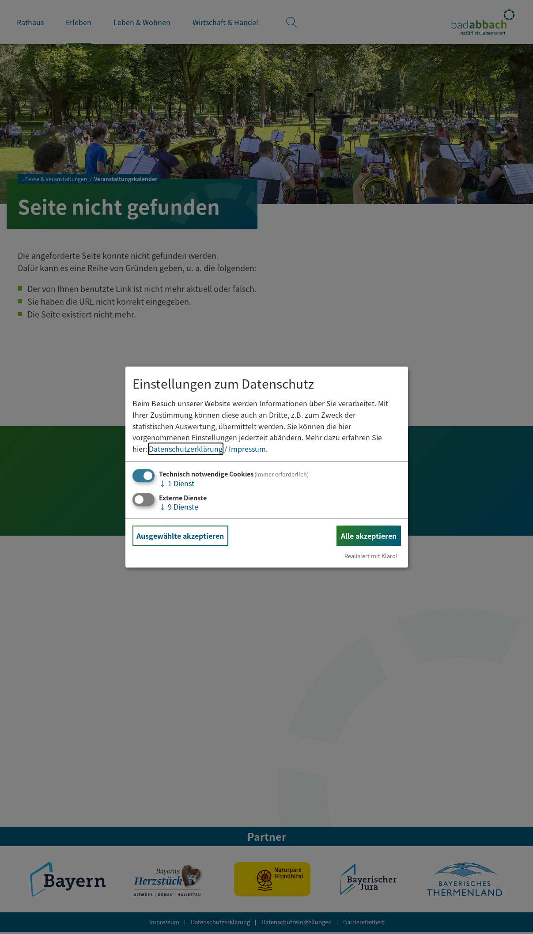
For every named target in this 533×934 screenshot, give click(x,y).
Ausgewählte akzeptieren (180, 535)
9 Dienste (178, 506)
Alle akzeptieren (369, 535)
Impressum (247, 448)
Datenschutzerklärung (186, 448)
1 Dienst (176, 483)
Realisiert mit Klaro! (370, 556)
